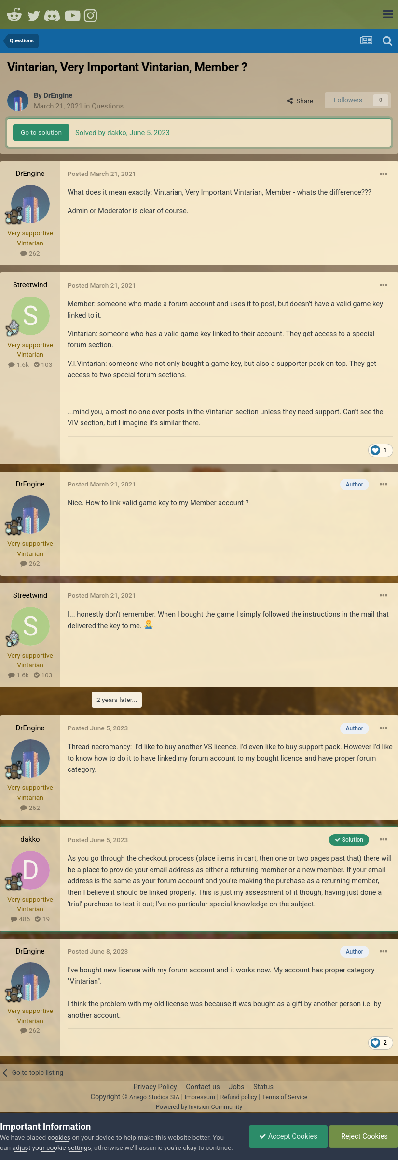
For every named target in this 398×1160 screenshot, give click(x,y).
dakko (30, 839)
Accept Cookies (288, 1136)
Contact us (203, 1086)
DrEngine (57, 95)
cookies (59, 1137)
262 (30, 253)
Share (300, 101)
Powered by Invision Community (199, 1106)
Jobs (236, 1086)
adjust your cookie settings (52, 1147)
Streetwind (30, 285)
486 (20, 919)
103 (43, 364)
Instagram (91, 14)
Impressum (200, 1097)
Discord (53, 14)
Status (263, 1086)
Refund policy (238, 1097)
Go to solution (41, 132)
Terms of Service (284, 1097)
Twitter (33, 14)
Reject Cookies (363, 1136)
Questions (108, 106)
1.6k (18, 364)
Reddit (14, 14)
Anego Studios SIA (154, 1097)
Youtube (72, 14)
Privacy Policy (155, 1086)
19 (42, 919)
